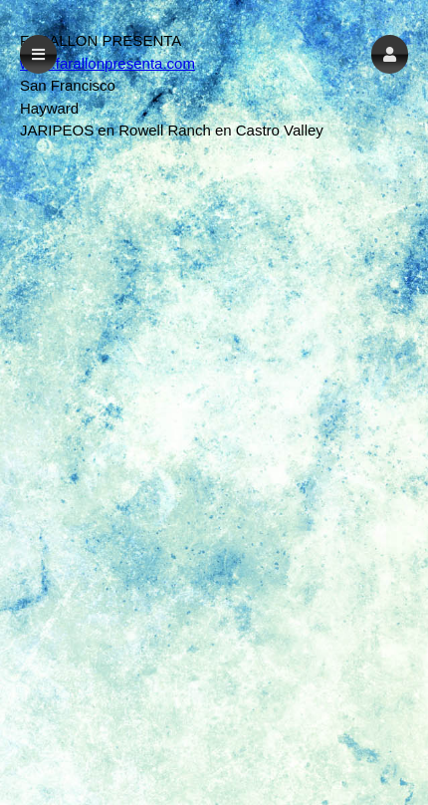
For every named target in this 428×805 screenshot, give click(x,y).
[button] (389, 54)
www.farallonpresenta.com (107, 63)
